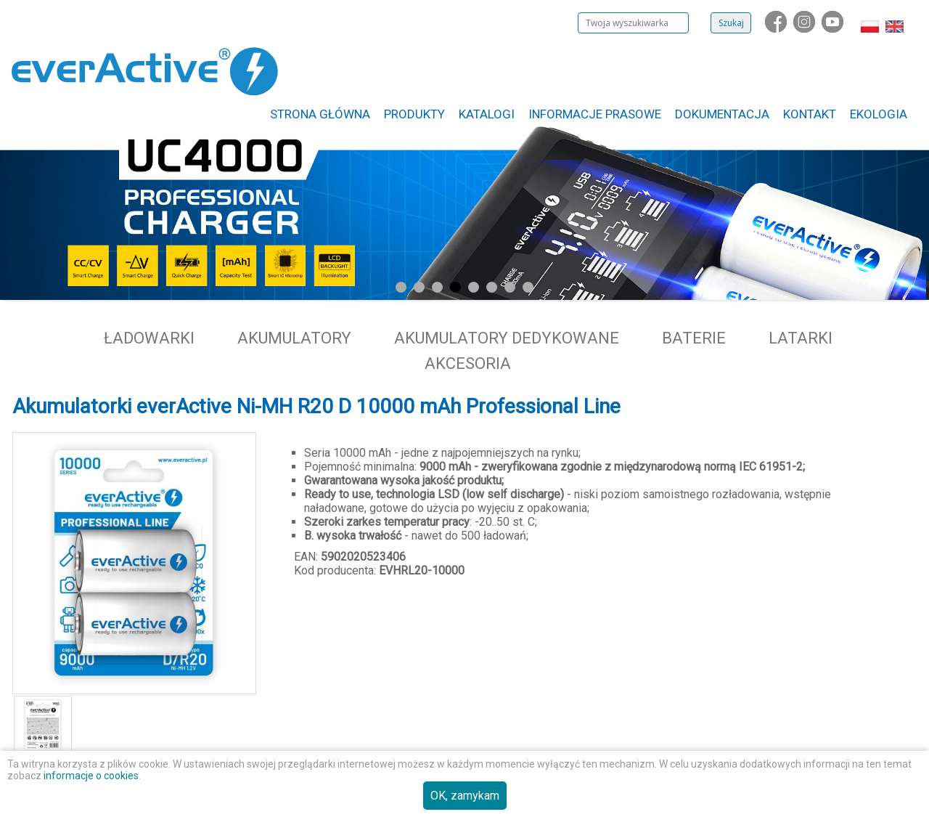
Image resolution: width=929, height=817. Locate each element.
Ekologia (878, 114)
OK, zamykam (464, 795)
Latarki (800, 338)
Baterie (694, 338)
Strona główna (320, 114)
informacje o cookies (91, 775)
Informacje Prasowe (594, 114)
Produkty (414, 114)
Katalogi (487, 114)
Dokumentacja (722, 114)
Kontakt (809, 114)
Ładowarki (149, 338)
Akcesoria (468, 363)
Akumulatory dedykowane (506, 338)
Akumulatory (294, 338)
